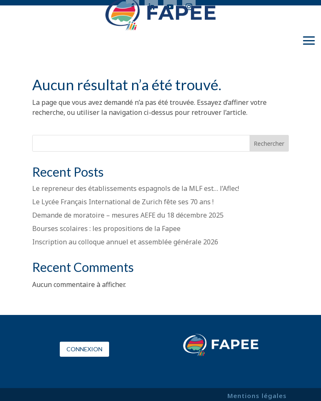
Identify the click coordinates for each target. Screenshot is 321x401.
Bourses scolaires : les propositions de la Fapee (106, 228)
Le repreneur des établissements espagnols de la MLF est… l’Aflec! (135, 188)
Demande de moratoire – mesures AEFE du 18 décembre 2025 (128, 215)
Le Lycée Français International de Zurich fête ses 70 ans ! (123, 201)
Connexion (84, 349)
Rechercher (269, 143)
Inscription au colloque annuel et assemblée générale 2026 (125, 241)
